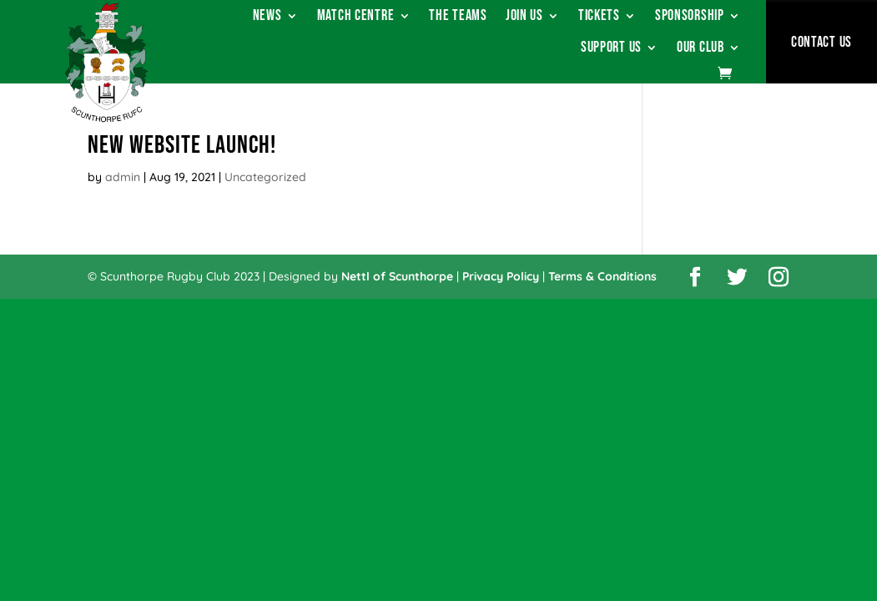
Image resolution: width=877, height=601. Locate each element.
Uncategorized (265, 176)
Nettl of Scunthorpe (397, 276)
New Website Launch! (182, 145)
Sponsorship (689, 17)
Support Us (611, 49)
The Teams (457, 17)
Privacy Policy (500, 276)
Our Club (700, 49)
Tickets (599, 17)
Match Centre (356, 17)
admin (122, 176)
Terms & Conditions (602, 276)
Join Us (524, 17)
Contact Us (821, 42)
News (267, 17)
